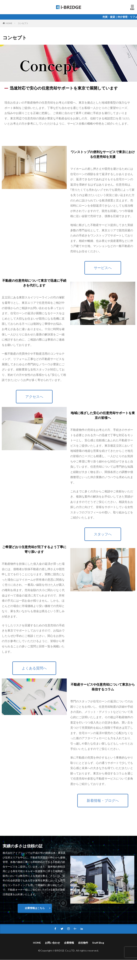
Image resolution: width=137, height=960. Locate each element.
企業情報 (69, 942)
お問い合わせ (52, 942)
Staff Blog (98, 942)
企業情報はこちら (35, 907)
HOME (9, 23)
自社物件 (83, 942)
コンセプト (23, 23)
